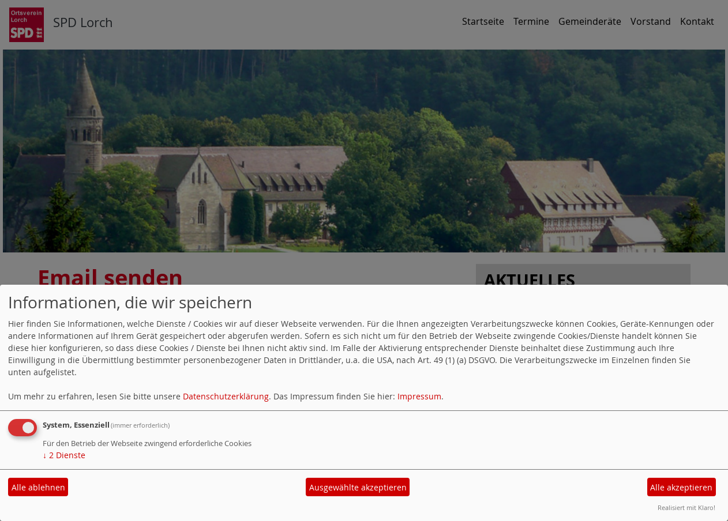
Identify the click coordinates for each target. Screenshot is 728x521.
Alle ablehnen (38, 487)
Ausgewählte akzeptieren (358, 487)
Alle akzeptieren (681, 487)
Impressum (419, 396)
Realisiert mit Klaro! (686, 507)
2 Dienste (64, 455)
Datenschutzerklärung (226, 396)
